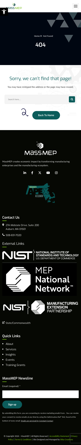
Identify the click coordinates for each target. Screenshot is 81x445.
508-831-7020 (13, 235)
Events (10, 360)
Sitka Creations (66, 439)
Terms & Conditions (23, 439)
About (9, 344)
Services (11, 349)
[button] (4, 12)
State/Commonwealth (18, 323)
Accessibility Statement (59, 436)
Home (37, 36)
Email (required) (11, 386)
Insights (11, 354)
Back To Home (46, 115)
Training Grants (15, 365)
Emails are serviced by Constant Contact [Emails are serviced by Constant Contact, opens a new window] (37, 421)
